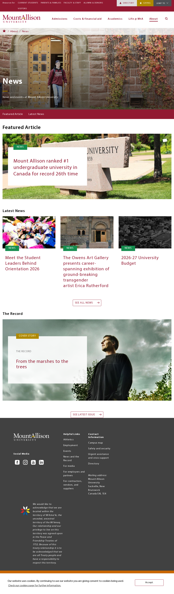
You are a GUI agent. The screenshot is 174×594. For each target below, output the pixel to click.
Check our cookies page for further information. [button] (34, 585)
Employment (70, 445)
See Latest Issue (84, 414)
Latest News (36, 114)
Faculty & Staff (72, 3)
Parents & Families (51, 3)
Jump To (160, 3)
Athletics (68, 439)
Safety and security (99, 448)
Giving (147, 3)
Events (67, 451)
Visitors (22, 9)
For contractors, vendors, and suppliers (72, 485)
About (153, 19)
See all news (84, 302)
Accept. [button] (149, 582)
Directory (128, 3)
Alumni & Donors (93, 3)
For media (69, 466)
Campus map (95, 443)
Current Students (28, 3)
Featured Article (13, 114)
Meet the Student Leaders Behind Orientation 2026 (23, 263)
